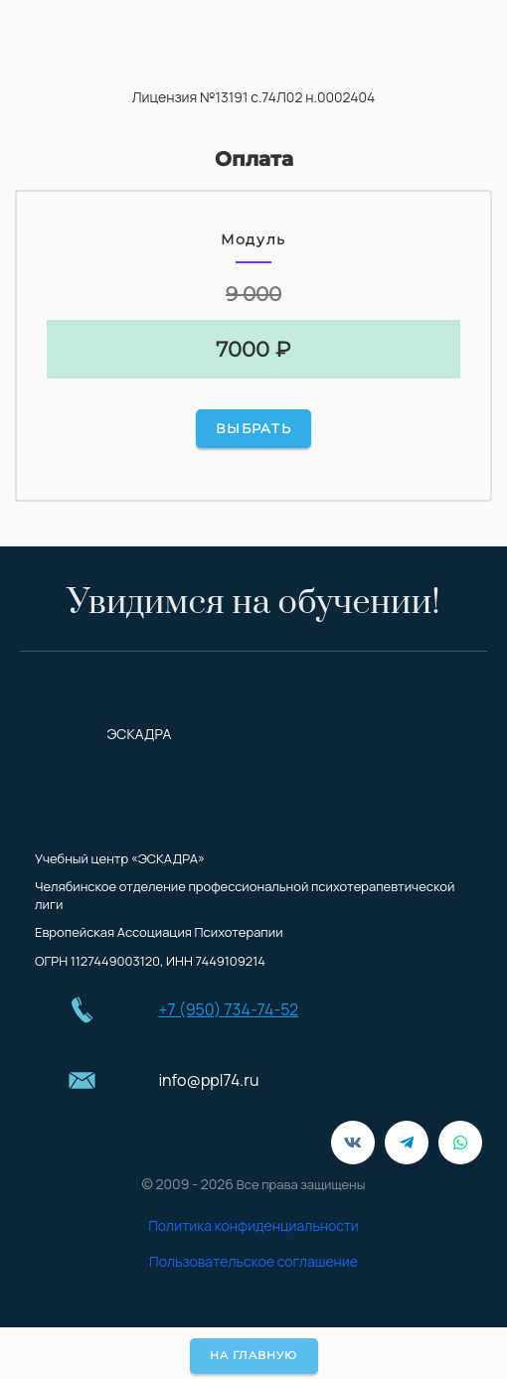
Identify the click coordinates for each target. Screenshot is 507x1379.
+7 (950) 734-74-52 (228, 1009)
